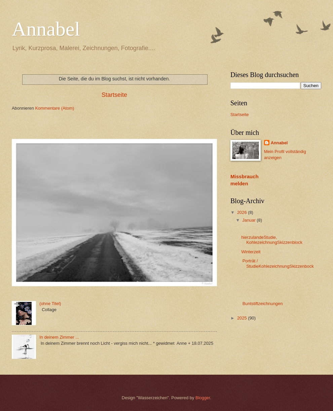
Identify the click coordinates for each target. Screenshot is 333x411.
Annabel (46, 29)
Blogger (202, 397)
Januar (249, 220)
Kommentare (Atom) (54, 108)
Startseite (114, 94)
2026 (242, 212)
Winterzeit (250, 251)
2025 (242, 318)
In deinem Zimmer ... (59, 337)
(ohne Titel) (50, 303)
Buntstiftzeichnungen (262, 303)
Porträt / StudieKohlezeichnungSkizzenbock (277, 263)
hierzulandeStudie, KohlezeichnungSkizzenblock (272, 240)
